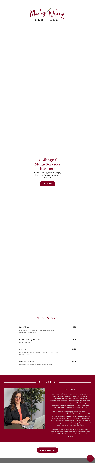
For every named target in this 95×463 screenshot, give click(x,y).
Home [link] (8, 27)
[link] (47, 14)
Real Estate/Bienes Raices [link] (80, 27)
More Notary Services (47, 450)
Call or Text (47, 184)
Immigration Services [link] (63, 27)
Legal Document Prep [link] (48, 27)
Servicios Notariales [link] (32, 27)
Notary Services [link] (18, 27)
